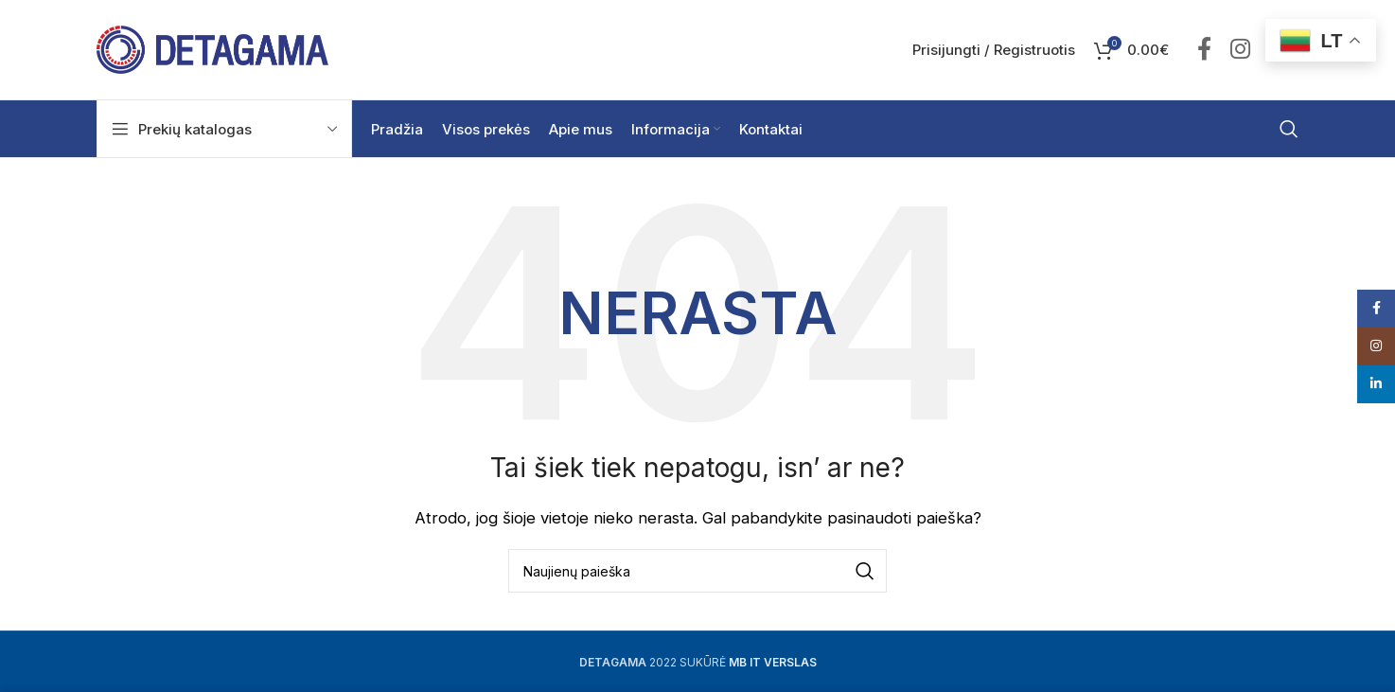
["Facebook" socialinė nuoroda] (1204, 50)
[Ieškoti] (1289, 129)
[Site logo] (212, 49)
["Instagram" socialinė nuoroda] (1240, 50)
